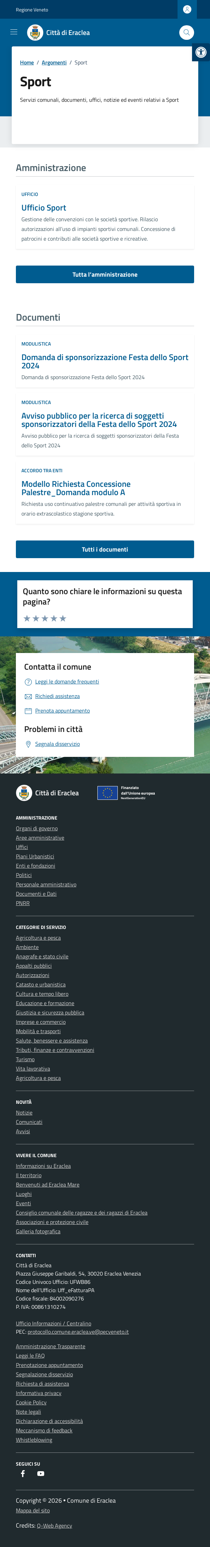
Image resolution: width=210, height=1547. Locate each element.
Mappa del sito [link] (33, 1510)
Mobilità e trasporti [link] (38, 1031)
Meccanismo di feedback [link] (44, 1430)
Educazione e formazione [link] (45, 1003)
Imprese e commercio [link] (41, 1022)
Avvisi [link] (23, 1131)
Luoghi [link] (24, 1194)
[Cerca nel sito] (186, 32)
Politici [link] (24, 875)
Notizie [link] (24, 1112)
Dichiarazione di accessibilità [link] (49, 1421)
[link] (201, 52)
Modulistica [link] (36, 343)
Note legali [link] (28, 1411)
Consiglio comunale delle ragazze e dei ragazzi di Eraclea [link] (81, 1212)
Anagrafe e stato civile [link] (42, 956)
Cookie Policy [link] (31, 1402)
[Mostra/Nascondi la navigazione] (14, 32)
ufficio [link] (29, 194)
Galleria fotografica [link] (38, 1231)
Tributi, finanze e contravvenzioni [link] (55, 1050)
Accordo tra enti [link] (42, 470)
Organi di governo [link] (37, 828)
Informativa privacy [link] (38, 1393)
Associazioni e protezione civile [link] (52, 1222)
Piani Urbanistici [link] (35, 856)
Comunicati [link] (29, 1122)
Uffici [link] (22, 847)
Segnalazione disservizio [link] (44, 1374)
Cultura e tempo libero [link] (42, 994)
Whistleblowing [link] (34, 1440)
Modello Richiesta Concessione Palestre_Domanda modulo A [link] (76, 487)
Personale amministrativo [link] (46, 884)
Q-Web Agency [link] (54, 1525)
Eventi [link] (23, 1203)
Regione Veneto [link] (32, 9)
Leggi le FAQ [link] (30, 1355)
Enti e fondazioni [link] (35, 865)
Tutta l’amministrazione (105, 274)
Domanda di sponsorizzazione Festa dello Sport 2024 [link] (105, 361)
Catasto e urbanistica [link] (41, 984)
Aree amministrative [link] (40, 837)
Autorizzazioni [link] (32, 975)
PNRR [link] (23, 903)
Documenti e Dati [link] (36, 893)
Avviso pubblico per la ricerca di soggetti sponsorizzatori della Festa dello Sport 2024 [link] (99, 419)
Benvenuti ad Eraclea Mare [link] (47, 1184)
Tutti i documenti (105, 549)
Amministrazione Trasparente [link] (50, 1346)
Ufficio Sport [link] (43, 207)
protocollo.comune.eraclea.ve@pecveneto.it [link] (78, 1331)
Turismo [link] (25, 1059)
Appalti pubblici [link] (34, 966)
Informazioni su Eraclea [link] (43, 1166)
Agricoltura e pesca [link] (38, 937)
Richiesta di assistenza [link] (42, 1383)
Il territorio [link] (28, 1175)
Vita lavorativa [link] (33, 1068)
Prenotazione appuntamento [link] (49, 1365)
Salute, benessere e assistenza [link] (52, 1040)
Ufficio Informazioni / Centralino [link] (53, 1323)
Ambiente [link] (27, 947)
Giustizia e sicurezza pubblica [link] (50, 1012)
